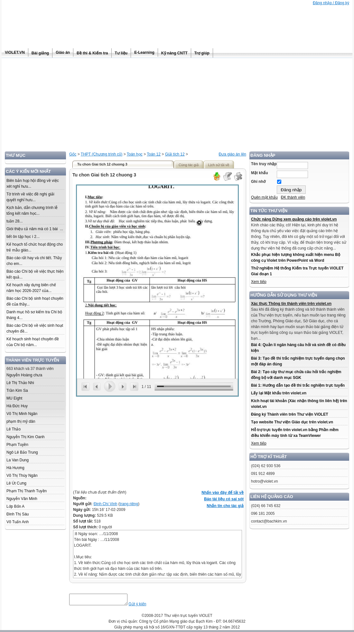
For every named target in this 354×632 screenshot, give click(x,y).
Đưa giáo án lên (232, 154)
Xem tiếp (258, 281)
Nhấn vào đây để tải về (222, 492)
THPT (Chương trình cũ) (101, 154)
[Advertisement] (177, 106)
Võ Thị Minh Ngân (21, 413)
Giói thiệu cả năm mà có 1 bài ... (34, 229)
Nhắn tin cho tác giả (225, 506)
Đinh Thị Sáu (17, 514)
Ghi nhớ (258, 181)
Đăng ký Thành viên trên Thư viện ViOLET (289, 414)
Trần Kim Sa (17, 390)
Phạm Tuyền (17, 444)
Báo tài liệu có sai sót (224, 499)
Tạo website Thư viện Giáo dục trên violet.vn (292, 422)
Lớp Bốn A (15, 506)
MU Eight (14, 398)
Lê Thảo (13, 429)
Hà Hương (15, 468)
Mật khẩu (259, 173)
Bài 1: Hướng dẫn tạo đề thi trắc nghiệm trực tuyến (298, 385)
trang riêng (129, 504)
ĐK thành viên (293, 197)
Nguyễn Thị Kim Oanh (25, 437)
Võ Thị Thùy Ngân (22, 475)
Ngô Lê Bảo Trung (22, 452)
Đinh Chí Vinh (105, 504)
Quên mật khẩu (264, 197)
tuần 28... (14, 221)
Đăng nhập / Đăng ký (331, 3)
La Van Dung (17, 460)
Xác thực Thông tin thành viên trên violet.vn (291, 303)
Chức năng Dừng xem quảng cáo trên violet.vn (294, 219)
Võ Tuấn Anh (17, 522)
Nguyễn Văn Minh (21, 498)
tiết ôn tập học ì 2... (23, 236)
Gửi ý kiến (144, 606)
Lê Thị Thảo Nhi (20, 383)
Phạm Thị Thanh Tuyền (26, 491)
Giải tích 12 (175, 154)
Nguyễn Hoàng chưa (24, 375)
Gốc (72, 154)
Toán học (135, 154)
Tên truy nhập (264, 164)
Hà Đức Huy (17, 406)
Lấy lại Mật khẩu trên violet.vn (278, 393)
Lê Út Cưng (16, 483)
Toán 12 (154, 154)
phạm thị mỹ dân (20, 421)
